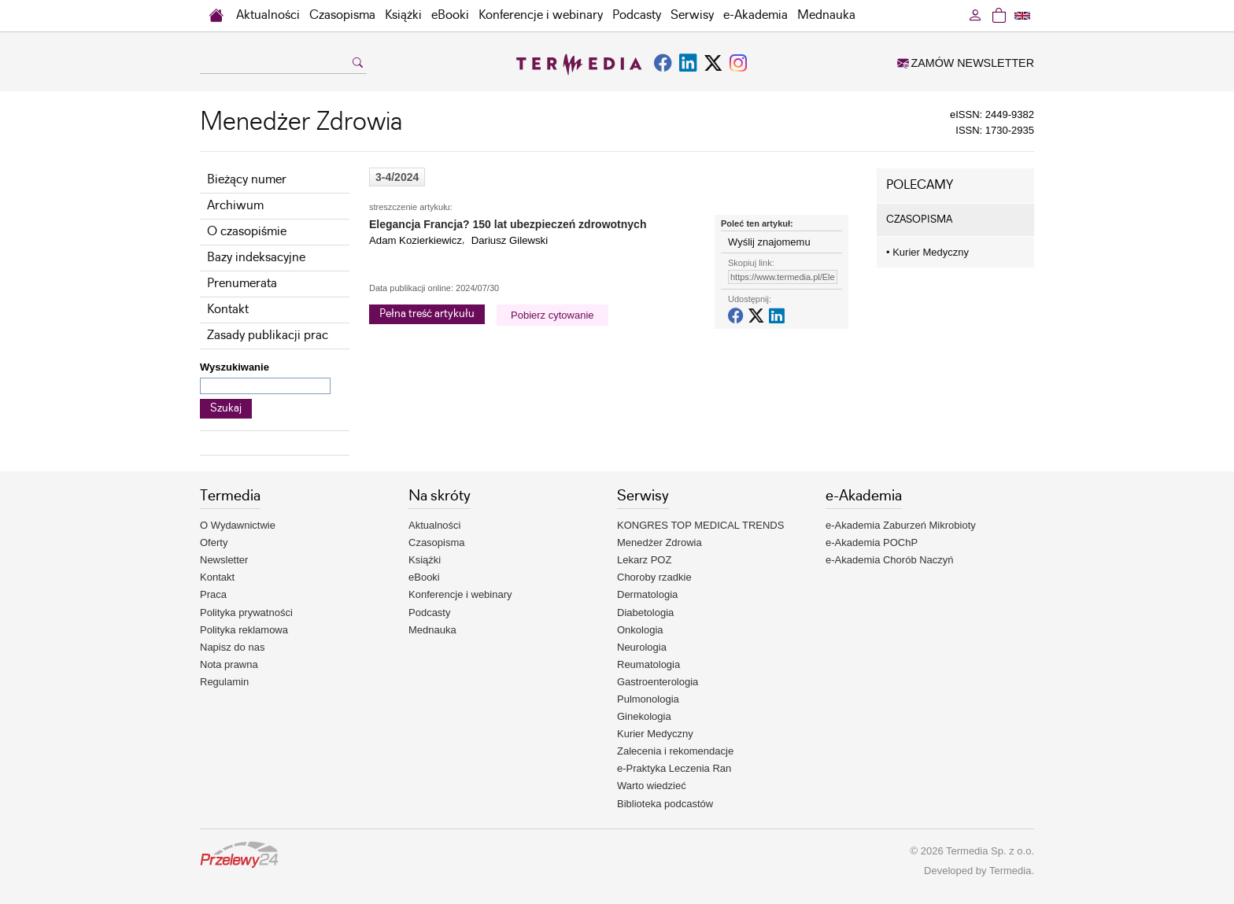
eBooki (450, 15)
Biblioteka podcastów (665, 804)
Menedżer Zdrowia (659, 542)
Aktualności (268, 15)
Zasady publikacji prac (267, 335)
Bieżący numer (246, 179)
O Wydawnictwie (237, 525)
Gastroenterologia (657, 682)
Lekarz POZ (644, 560)
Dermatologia (647, 594)
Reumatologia (648, 664)
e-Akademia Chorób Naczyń (890, 560)
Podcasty (636, 15)
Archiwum (235, 205)
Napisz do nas (232, 647)
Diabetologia (645, 612)
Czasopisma (342, 15)
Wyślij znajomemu (769, 242)
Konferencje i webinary (540, 15)
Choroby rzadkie (654, 577)
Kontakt (228, 309)
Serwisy (692, 15)
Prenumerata (242, 283)
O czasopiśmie (246, 231)
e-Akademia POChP (872, 542)
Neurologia (642, 647)
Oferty (213, 542)
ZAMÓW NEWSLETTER (965, 63)
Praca (213, 594)
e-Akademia (755, 15)
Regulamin (224, 682)
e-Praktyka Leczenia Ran (674, 768)
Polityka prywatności (246, 612)
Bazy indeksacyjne (256, 257)
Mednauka (826, 15)
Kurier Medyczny (927, 252)
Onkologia (640, 630)
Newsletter (224, 560)
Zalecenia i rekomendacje (675, 751)
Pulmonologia (648, 699)
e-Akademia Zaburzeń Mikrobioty (901, 525)
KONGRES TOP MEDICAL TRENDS (700, 525)
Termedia (1010, 870)
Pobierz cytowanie (552, 315)
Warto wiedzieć (651, 785)
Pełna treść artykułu (427, 313)
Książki (403, 15)
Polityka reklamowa (244, 630)
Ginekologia (644, 716)
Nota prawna (229, 664)
